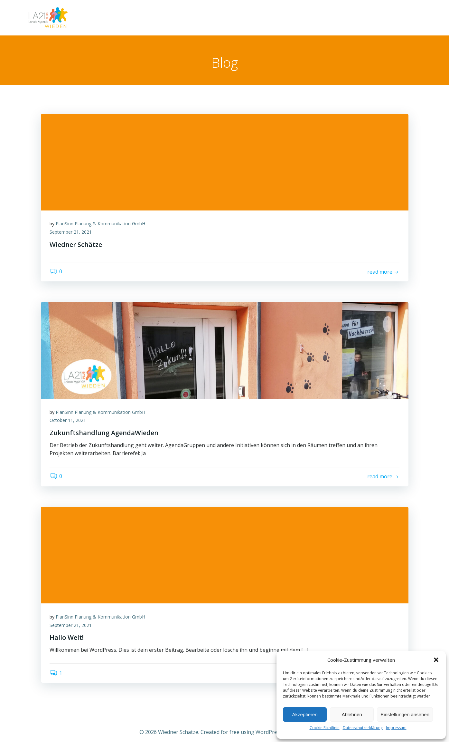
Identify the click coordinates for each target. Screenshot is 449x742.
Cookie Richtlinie (325, 727)
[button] (436, 660)
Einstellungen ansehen (404, 714)
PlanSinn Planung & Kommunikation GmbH (101, 225)
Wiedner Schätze (360, 18)
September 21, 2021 (72, 233)
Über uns (405, 18)
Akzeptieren (304, 714)
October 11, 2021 (69, 421)
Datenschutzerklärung (363, 727)
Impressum (396, 727)
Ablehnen (351, 714)
